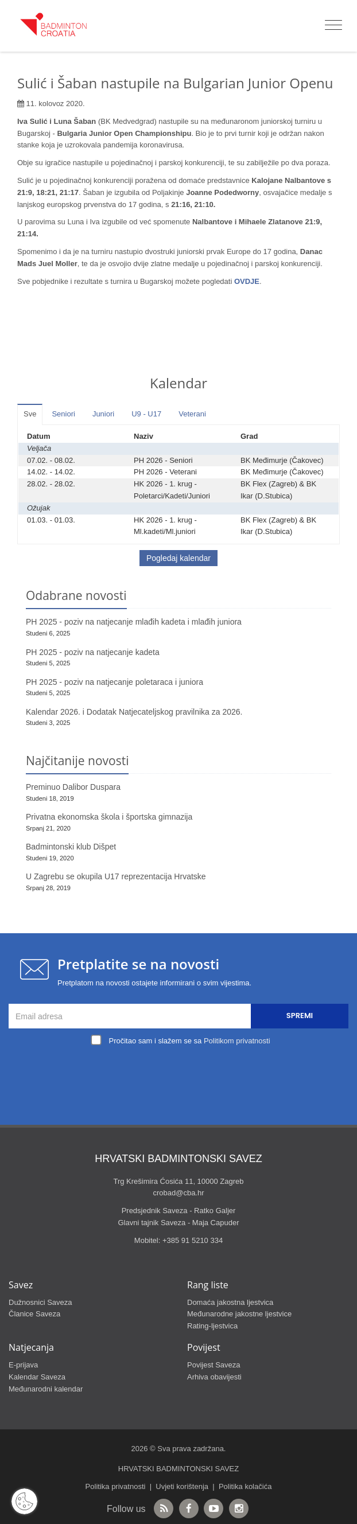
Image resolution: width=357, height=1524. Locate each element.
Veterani (192, 414)
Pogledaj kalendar (178, 558)
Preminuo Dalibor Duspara (73, 787)
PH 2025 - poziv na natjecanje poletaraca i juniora (114, 682)
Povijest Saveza (213, 1365)
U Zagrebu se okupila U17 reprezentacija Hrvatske (116, 876)
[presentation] (181, 1075)
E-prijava (23, 1365)
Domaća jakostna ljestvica (230, 1302)
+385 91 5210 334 (192, 1240)
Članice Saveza (34, 1313)
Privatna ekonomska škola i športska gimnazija (109, 816)
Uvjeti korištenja (182, 1486)
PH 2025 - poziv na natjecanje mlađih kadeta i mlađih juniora (134, 621)
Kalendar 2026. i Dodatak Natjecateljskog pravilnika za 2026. (134, 711)
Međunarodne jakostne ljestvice (239, 1313)
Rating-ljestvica (212, 1326)
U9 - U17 (146, 414)
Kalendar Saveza (37, 1377)
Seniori (63, 414)
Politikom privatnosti (237, 1040)
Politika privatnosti (116, 1486)
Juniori (103, 414)
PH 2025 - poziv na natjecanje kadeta (93, 652)
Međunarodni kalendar (46, 1389)
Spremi (299, 1015)
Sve (30, 414)
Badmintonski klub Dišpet (71, 846)
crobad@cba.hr (178, 1192)
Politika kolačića (245, 1486)
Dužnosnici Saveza (40, 1302)
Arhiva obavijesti (214, 1377)
